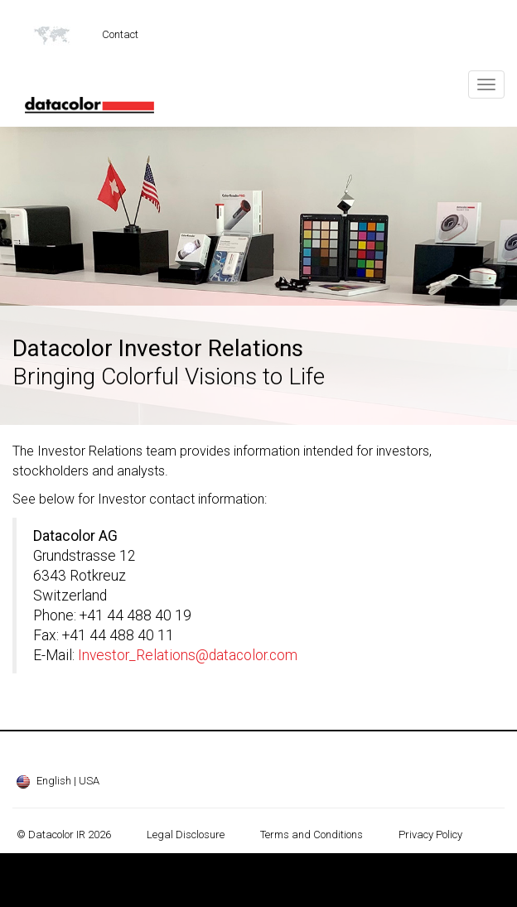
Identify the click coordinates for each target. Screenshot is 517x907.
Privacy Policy (430, 834)
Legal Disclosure (186, 834)
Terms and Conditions (311, 834)
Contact (120, 34)
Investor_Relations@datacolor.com (187, 655)
